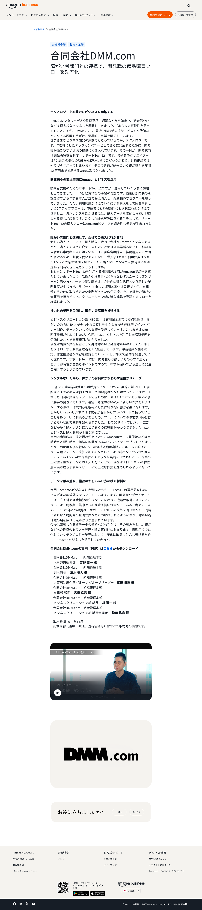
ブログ (61, 858)
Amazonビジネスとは (23, 858)
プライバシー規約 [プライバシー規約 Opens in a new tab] (130, 904)
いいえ (137, 812)
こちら (108, 548)
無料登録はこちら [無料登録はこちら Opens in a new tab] (160, 15)
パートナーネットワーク (25, 871)
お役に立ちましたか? (80, 812)
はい (119, 812)
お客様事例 (18, 864)
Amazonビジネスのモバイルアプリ (166, 871)
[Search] (189, 5)
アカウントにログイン (160, 864)
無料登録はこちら (158, 858)
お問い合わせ (185, 15)
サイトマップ (110, 864)
